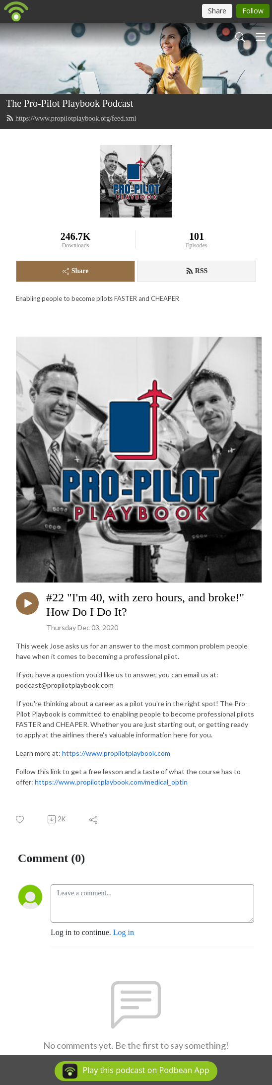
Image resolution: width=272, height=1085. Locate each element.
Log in (123, 932)
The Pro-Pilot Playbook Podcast (69, 103)
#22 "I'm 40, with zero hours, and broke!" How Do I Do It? (145, 604)
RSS (197, 271)
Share (76, 271)
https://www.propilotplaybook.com (116, 753)
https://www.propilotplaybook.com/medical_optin (111, 782)
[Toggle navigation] (260, 36)
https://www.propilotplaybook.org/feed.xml (71, 118)
